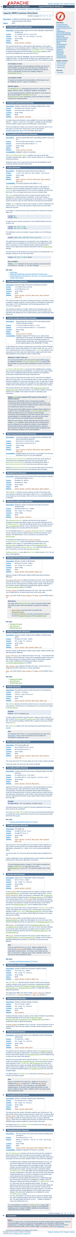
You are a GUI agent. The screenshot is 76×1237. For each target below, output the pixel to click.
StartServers (59, 51)
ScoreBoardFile (60, 46)
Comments (60, 72)
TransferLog (30, 719)
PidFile (58, 42)
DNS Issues (13, 272)
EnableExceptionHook (62, 26)
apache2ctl (12, 735)
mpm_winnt (36, 179)
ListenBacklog (13, 526)
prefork (28, 43)
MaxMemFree (60, 36)
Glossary (66, 3)
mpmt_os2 (19, 181)
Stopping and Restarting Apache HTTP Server (24, 822)
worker (22, 43)
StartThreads (60, 52)
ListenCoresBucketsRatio (63, 32)
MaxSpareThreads (61, 39)
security (8, 728)
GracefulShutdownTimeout (63, 28)
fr (47, 16)
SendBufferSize (60, 47)
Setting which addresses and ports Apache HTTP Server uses (28, 274)
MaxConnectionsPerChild (63, 34)
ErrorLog (19, 719)
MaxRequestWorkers (62, 37)
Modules (50, 3)
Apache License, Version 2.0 (22, 1233)
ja (50, 16)
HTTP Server (12, 9)
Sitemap (72, 3)
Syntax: (8, 34)
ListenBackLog (60, 31)
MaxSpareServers (16, 628)
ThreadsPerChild (61, 56)
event (17, 43)
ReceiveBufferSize (61, 44)
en (44, 16)
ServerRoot (37, 51)
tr (53, 16)
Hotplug (47, 360)
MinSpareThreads (61, 41)
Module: (9, 42)
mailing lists (60, 1226)
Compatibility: (10, 152)
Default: (8, 36)
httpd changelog (61, 62)
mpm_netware (45, 179)
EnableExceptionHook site (14, 130)
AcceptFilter (48, 247)
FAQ (61, 3)
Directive (28, 27)
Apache (5, 9)
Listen (58, 29)
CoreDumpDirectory (62, 24)
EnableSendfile (13, 868)
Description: (7, 19)
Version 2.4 (31, 9)
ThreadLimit (59, 54)
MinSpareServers (16, 683)
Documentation (22, 9)
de (41, 16)
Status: (5, 23)
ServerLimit (59, 49)
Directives (56, 3)
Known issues (61, 65)
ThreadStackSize (61, 57)
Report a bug (61, 67)
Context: (9, 38)
